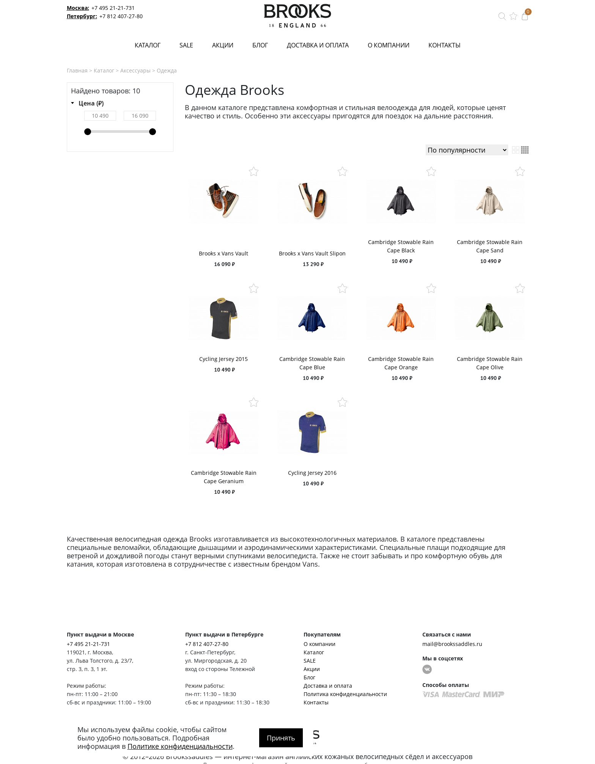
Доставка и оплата (318, 45)
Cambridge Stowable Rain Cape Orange (401, 363)
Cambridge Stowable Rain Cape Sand (490, 246)
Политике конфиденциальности (180, 746)
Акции (222, 45)
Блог (260, 45)
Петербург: (82, 16)
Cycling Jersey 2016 (312, 472)
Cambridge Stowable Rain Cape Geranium (224, 477)
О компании (388, 45)
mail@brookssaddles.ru (452, 643)
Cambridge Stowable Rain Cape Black (401, 246)
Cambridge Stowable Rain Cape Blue (312, 363)
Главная (77, 70)
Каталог (148, 45)
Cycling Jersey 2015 (223, 358)
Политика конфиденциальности (345, 694)
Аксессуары (135, 70)
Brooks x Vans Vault (223, 253)
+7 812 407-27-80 (121, 16)
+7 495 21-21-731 (113, 7)
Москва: (78, 7)
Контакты (444, 45)
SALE (186, 45)
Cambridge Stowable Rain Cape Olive (490, 363)
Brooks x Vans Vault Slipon (312, 253)
